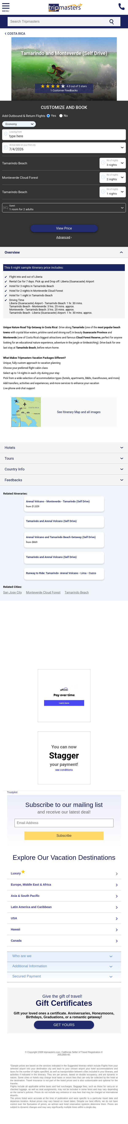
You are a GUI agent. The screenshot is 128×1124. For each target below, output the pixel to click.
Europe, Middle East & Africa (31, 884)
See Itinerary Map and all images (78, 412)
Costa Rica (16, 34)
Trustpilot (12, 792)
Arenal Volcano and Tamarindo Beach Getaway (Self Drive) (61, 537)
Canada (16, 940)
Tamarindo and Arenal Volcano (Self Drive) (51, 521)
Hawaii (15, 929)
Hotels (66, 447)
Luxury (18, 873)
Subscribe (64, 835)
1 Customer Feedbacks (64, 90)
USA (14, 918)
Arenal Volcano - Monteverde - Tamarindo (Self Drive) (58, 501)
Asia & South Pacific (25, 895)
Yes (51, 116)
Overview (65, 252)
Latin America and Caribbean (31, 907)
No (63, 116)
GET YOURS (64, 1025)
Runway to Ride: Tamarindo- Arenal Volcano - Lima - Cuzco (61, 573)
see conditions (64, 769)
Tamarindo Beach (14, 163)
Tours (66, 458)
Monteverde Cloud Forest (20, 178)
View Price (64, 228)
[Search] (55, 21)
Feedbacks (66, 480)
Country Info (66, 469)
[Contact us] (123, 7)
